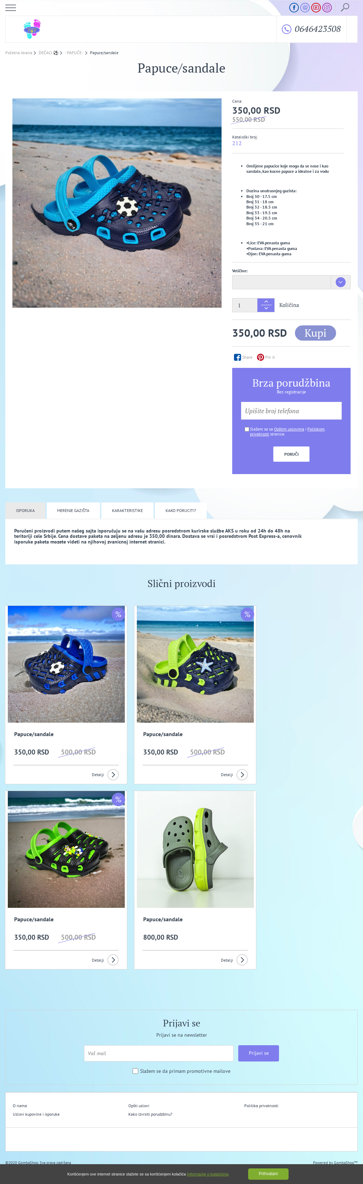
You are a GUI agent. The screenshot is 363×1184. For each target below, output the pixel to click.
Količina (289, 305)
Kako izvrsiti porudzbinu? (140, 1105)
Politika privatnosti (241, 1096)
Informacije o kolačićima (208, 1174)
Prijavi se (259, 1044)
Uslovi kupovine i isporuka (36, 1105)
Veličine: (239, 270)
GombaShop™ (346, 1153)
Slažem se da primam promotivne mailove (185, 1062)
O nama (20, 1096)
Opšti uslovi (128, 1096)
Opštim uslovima (289, 429)
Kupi (315, 333)
